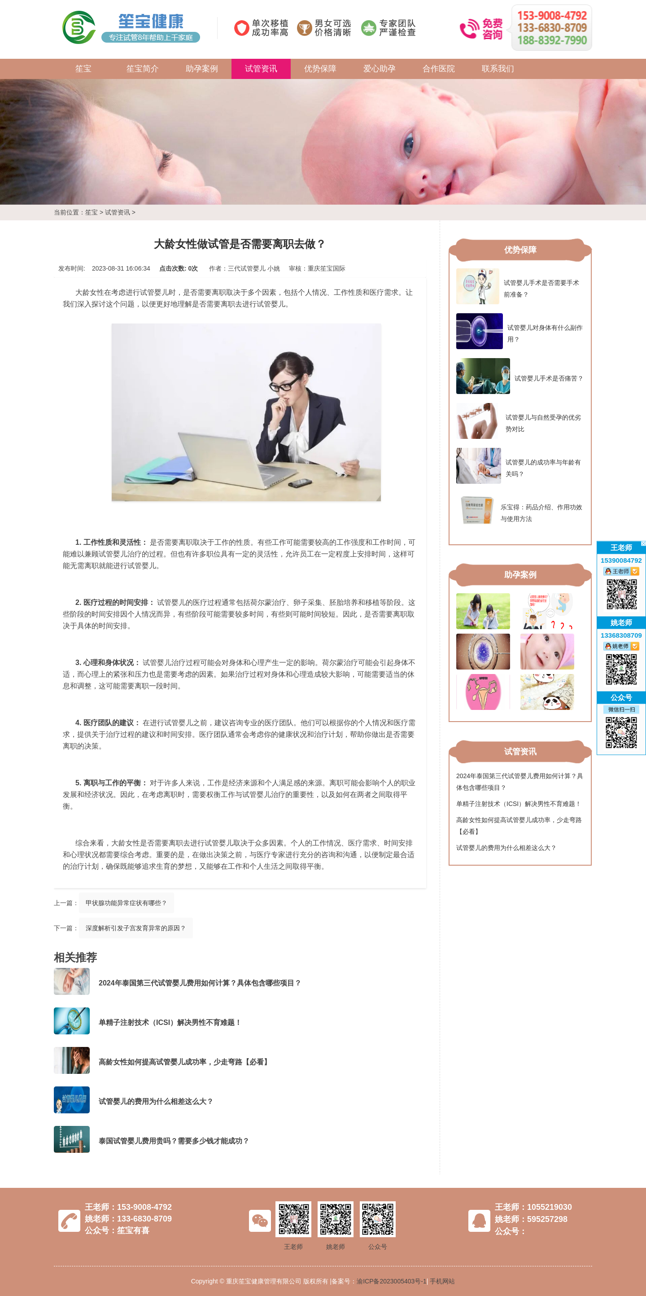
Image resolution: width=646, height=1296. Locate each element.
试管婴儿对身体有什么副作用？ (519, 331)
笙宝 (83, 68)
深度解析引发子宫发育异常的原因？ (136, 928)
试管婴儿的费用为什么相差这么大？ (156, 1101)
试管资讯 (261, 68)
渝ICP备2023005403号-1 (392, 1281)
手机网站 (442, 1281)
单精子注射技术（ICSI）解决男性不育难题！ (170, 1022)
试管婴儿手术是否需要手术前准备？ (517, 286)
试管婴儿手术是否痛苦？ (520, 376)
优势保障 (320, 68)
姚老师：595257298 (531, 1219)
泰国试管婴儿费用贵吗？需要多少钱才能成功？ (174, 1141)
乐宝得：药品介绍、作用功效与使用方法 (519, 511)
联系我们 (498, 68)
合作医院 (439, 68)
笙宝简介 (143, 68)
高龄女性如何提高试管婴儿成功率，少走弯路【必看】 (185, 1062)
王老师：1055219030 (533, 1207)
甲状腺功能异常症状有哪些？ (126, 902)
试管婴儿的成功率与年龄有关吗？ (518, 466)
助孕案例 (202, 68)
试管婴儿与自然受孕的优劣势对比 (518, 421)
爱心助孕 (379, 68)
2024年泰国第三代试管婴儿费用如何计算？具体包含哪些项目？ (200, 983)
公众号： (511, 1231)
